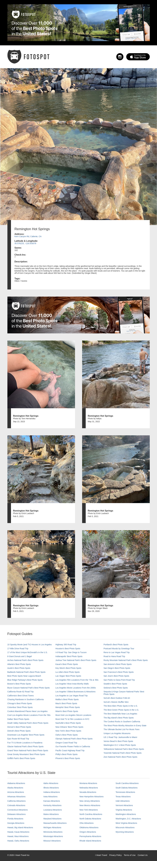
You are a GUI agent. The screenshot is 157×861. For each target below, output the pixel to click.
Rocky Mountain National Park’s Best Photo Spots (126, 660)
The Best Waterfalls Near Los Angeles (120, 714)
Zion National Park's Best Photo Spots (120, 757)
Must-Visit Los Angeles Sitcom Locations (73, 715)
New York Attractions (89, 810)
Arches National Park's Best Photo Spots (25, 660)
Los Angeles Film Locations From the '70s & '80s (77, 680)
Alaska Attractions (15, 788)
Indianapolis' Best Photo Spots (69, 656)
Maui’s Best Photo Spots (66, 703)
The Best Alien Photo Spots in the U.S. (121, 706)
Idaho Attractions (50, 783)
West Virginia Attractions (126, 823)
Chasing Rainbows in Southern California (25, 699)
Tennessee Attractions (125, 792)
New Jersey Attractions (90, 801)
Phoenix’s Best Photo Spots (68, 758)
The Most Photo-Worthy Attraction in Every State (125, 725)
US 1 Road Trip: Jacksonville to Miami (120, 737)
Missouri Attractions (52, 841)
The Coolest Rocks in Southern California (122, 721)
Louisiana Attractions (52, 810)
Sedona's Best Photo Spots (116, 688)
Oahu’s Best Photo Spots (67, 735)
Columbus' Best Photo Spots (20, 707)
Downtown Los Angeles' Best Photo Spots (25, 735)
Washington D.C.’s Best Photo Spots (120, 745)
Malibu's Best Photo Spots (67, 699)
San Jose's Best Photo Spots (116, 676)
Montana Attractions (88, 783)
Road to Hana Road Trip (114, 656)
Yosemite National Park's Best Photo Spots (123, 753)
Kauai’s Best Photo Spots (67, 664)
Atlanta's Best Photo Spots (19, 664)
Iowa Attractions (50, 796)
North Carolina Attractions (91, 814)
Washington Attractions (126, 814)
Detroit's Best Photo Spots (19, 731)
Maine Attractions (51, 814)
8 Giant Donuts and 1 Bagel (19, 656)
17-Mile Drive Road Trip (17, 648)
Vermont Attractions (124, 805)
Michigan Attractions (52, 827)
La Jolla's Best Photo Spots (68, 672)
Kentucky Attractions (52, 805)
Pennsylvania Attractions (90, 836)
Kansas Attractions (51, 801)
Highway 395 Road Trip (66, 644)
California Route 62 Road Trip (20, 691)
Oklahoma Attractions (89, 827)
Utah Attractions (123, 801)
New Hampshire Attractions (92, 796)
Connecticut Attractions (17, 810)
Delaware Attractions (16, 814)
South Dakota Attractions (126, 788)
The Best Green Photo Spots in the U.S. (121, 710)
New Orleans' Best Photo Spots (69, 727)
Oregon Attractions (88, 832)
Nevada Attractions (88, 792)
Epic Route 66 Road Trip (18, 739)
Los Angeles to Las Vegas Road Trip (72, 695)
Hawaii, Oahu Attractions (18, 841)
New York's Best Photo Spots (68, 731)
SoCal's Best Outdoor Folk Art (117, 698)
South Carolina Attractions (127, 783)
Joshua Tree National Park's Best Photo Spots (76, 660)
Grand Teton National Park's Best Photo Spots (27, 750)
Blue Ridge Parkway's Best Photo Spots (25, 680)
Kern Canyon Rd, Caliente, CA (28, 236)
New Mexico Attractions (90, 805)
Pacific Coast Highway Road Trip (70, 750)
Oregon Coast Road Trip (66, 743)
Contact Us (142, 855)
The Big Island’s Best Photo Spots (119, 718)
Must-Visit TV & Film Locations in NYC (72, 719)
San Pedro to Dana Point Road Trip (119, 680)
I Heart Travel (101, 855)
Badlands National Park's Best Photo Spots (26, 672)
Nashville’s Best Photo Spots (68, 723)
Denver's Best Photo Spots (19, 727)
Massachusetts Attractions (55, 823)
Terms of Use (130, 855)
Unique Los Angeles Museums (117, 733)
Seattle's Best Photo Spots (115, 684)
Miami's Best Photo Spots (67, 711)
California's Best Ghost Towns (20, 695)
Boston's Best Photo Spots (19, 684)
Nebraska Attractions (89, 788)
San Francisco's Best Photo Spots (119, 672)
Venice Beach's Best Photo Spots (118, 741)
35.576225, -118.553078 (25, 243)
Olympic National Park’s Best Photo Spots (74, 739)
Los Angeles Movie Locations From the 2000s (76, 688)
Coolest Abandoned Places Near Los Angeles (27, 711)
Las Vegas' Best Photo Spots (68, 676)
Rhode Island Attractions (90, 841)
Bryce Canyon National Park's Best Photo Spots (28, 688)
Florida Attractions (15, 819)
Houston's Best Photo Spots (68, 648)
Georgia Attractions (15, 823)
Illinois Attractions (51, 788)
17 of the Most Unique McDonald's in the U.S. (27, 652)
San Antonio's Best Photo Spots (118, 664)
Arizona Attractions (15, 792)
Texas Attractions (123, 796)
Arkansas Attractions (16, 796)
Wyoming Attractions (125, 832)
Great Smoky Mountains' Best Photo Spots (26, 754)
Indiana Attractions (51, 792)
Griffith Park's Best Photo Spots (21, 758)
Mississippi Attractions (53, 836)
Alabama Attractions (16, 783)
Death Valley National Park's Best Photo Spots (27, 723)
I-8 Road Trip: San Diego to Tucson (71, 652)
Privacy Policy (115, 855)
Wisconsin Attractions (125, 827)
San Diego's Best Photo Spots (117, 668)
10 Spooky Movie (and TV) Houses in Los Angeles (29, 644)
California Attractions (16, 801)
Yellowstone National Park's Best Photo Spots (124, 749)
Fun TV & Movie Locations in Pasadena (24, 743)
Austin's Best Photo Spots (18, 668)
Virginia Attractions (124, 810)
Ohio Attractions (87, 823)
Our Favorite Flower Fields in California (73, 746)
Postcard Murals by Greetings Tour (119, 648)
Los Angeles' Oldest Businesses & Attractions (76, 691)
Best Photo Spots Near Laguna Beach (24, 676)
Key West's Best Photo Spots (68, 668)
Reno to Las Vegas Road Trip (117, 652)
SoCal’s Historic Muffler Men (116, 702)
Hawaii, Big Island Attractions (20, 827)
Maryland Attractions (52, 819)
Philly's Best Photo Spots (67, 754)
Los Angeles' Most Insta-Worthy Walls (72, 684)
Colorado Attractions (16, 805)
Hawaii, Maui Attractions (18, 836)
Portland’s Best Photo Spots (116, 644)
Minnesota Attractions (52, 832)
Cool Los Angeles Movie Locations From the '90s (29, 715)
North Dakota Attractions (90, 819)
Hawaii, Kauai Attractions (18, 832)
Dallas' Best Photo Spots (18, 719)
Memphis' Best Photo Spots (68, 707)
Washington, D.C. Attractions (128, 819)
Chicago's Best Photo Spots (19, 703)
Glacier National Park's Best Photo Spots (25, 746)
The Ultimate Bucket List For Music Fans (121, 729)
